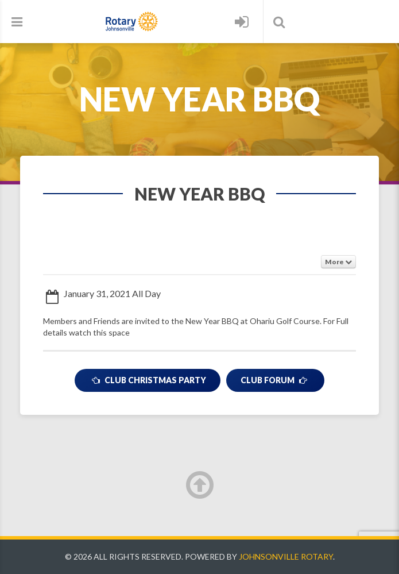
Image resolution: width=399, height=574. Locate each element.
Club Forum (275, 380)
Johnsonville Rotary (286, 556)
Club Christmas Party (147, 380)
